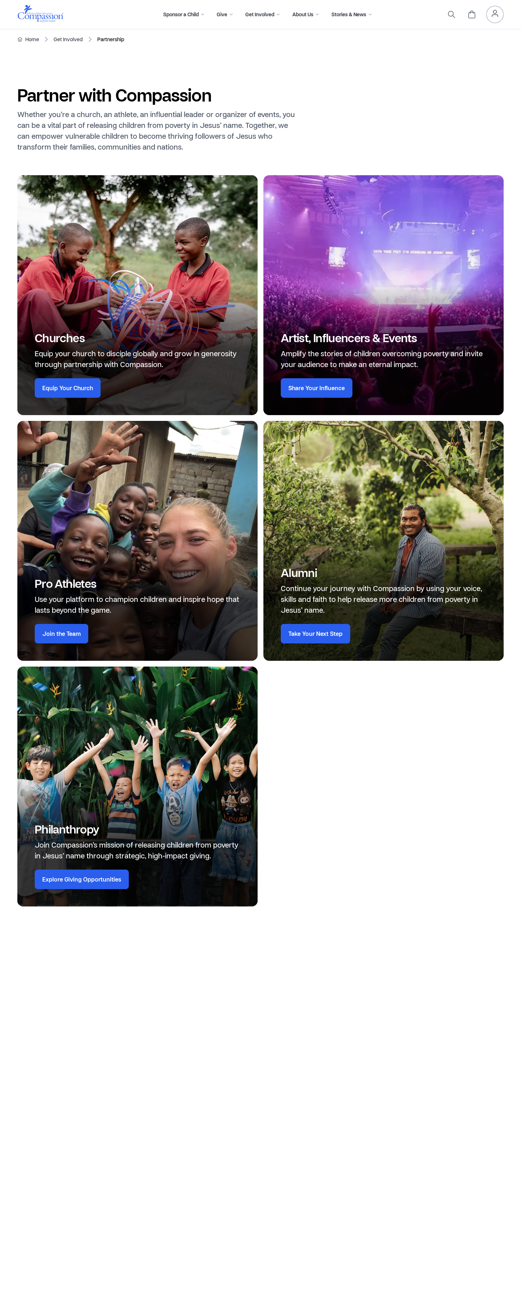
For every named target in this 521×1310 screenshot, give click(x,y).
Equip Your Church (67, 388)
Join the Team (61, 634)
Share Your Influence (316, 388)
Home (32, 39)
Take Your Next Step (315, 634)
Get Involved (68, 39)
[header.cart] (471, 14)
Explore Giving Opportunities (81, 879)
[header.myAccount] (495, 14)
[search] (451, 14)
